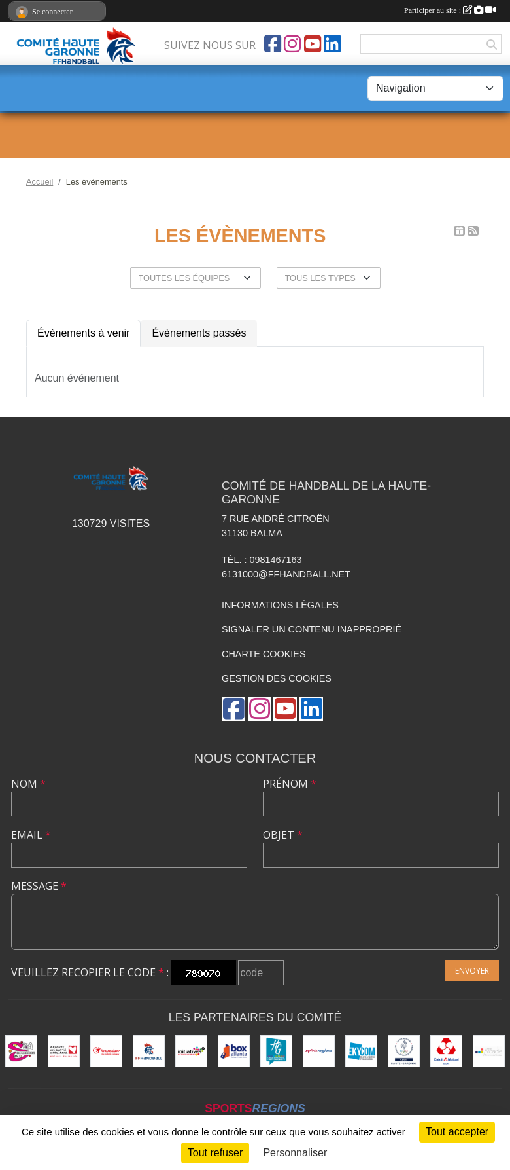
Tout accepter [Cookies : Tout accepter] (457, 1131)
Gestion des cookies (277, 678)
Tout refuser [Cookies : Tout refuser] (215, 1152)
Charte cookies (263, 654)
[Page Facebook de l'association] (272, 44)
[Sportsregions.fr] (319, 1051)
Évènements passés (199, 332)
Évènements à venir (83, 332)
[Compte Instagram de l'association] (292, 44)
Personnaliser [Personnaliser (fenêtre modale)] (295, 1152)
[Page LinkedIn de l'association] (332, 44)
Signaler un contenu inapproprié (311, 629)
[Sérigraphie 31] (21, 1051)
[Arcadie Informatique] (489, 1051)
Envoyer (472, 970)
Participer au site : (450, 10)
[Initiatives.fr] (191, 1051)
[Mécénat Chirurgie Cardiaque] (64, 1051)
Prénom (289, 784)
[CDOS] (404, 1051)
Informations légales (280, 605)
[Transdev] (106, 1051)
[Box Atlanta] (234, 1051)
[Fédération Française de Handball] (149, 1051)
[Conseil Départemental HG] (276, 1051)
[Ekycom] (361, 1051)
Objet (283, 835)
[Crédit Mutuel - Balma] (446, 1051)
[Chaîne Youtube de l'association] (312, 44)
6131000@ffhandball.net (286, 574)
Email (31, 835)
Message (39, 886)
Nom (28, 784)
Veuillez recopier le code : (90, 972)
